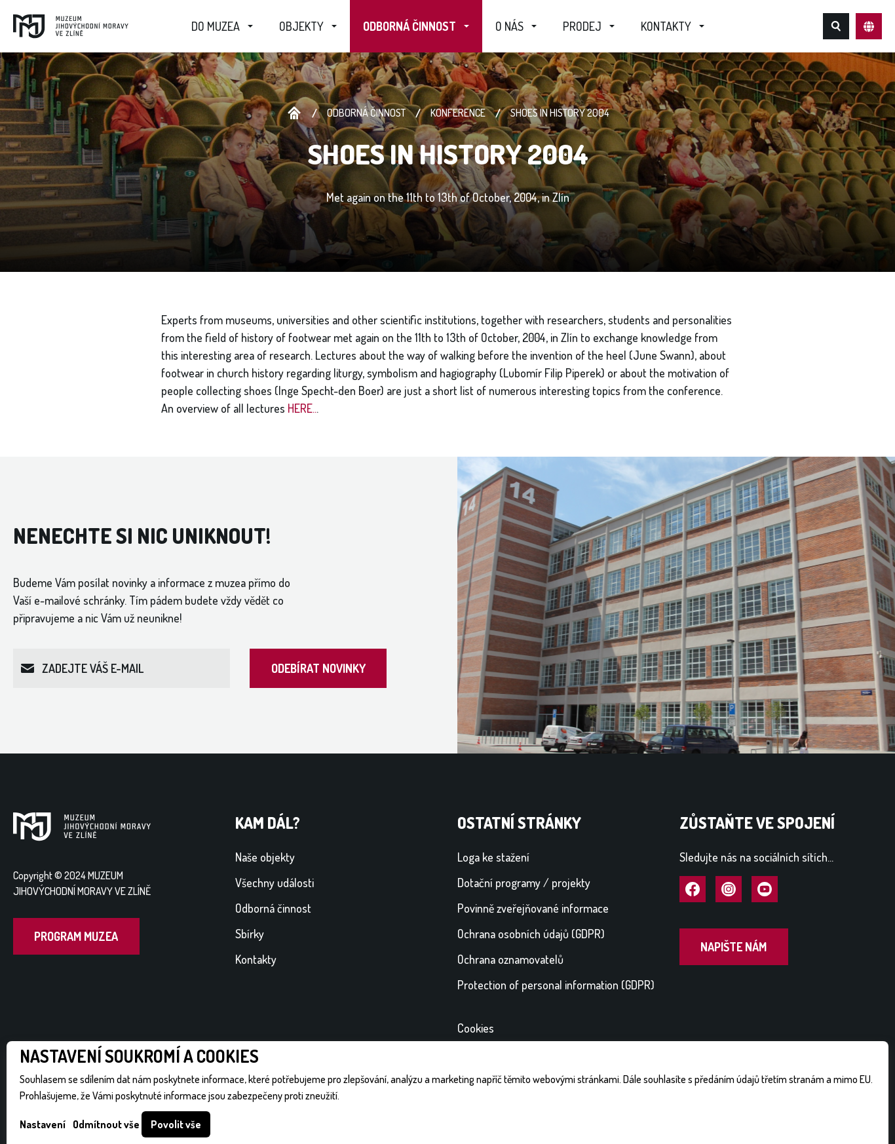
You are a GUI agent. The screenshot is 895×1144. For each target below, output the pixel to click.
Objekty (301, 26)
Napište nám (733, 947)
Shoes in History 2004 (559, 112)
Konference (458, 112)
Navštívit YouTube (765, 889)
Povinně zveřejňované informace (533, 908)
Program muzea (76, 936)
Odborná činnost (409, 26)
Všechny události (274, 882)
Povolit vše (176, 1124)
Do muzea (215, 26)
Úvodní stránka (294, 113)
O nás (509, 26)
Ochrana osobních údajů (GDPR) (531, 933)
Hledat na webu (836, 26)
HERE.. (302, 408)
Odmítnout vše (106, 1124)
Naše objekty (265, 857)
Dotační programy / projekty (523, 882)
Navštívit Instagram (728, 889)
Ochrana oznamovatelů (510, 959)
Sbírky (249, 933)
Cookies (475, 1028)
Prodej (582, 26)
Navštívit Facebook (692, 889)
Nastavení (43, 1124)
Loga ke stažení (493, 857)
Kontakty (666, 26)
